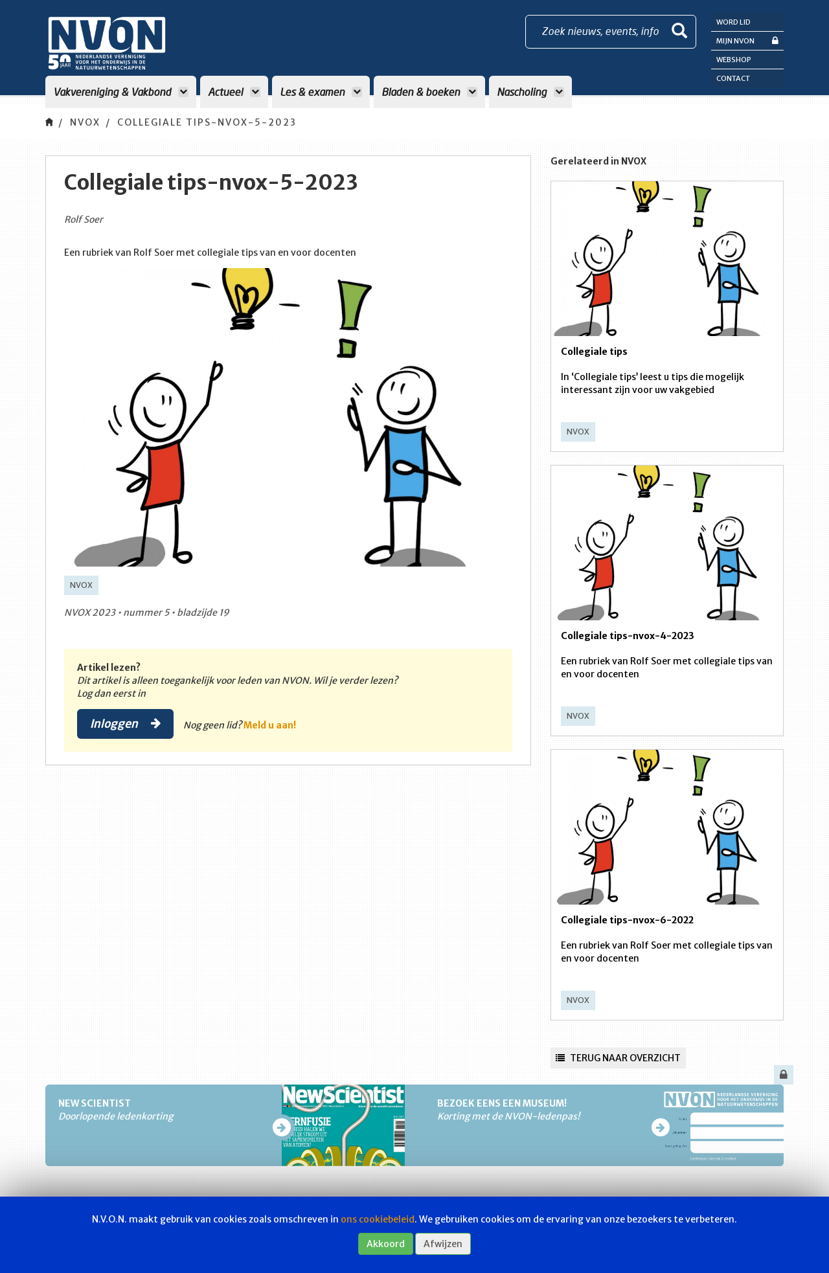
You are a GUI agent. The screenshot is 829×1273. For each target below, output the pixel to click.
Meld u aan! (270, 725)
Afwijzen (443, 1244)
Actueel (234, 91)
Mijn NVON (747, 40)
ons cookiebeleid (377, 1219)
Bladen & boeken (429, 91)
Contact (733, 78)
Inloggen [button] (125, 723)
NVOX (85, 122)
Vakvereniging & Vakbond (120, 91)
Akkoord (386, 1244)
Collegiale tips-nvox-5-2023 (207, 122)
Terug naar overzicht (618, 1058)
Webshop (733, 59)
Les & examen (321, 91)
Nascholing (530, 91)
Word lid (733, 22)
